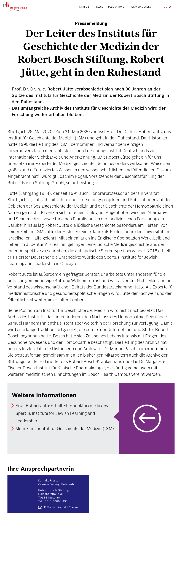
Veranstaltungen (141, 6)
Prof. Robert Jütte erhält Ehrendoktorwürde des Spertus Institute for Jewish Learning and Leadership (61, 413)
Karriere (84, 6)
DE (165, 6)
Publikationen (116, 6)
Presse (99, 6)
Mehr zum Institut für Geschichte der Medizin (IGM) (64, 428)
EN (170, 6)
